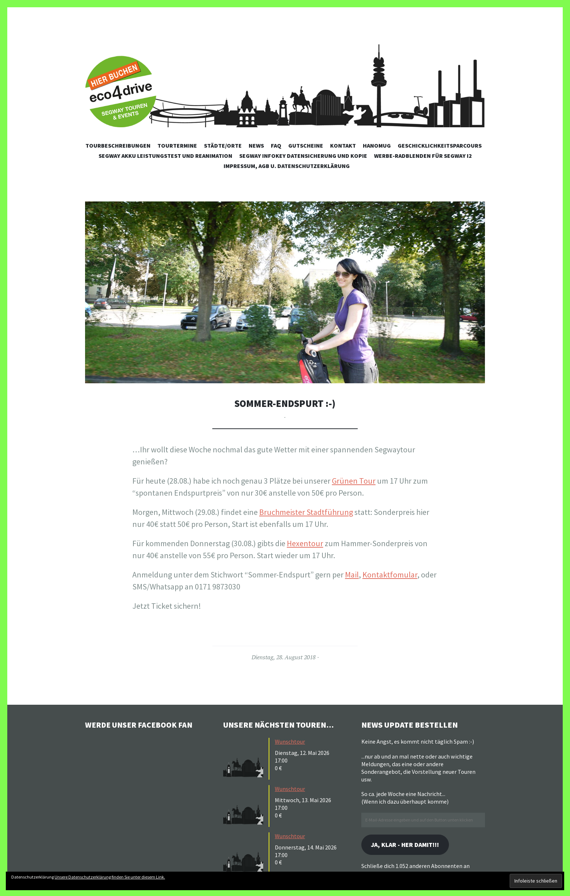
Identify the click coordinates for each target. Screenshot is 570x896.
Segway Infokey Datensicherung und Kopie (303, 155)
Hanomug (377, 145)
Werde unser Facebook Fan (139, 725)
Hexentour (305, 543)
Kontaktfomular (389, 574)
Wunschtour (290, 741)
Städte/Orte (223, 145)
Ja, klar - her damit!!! (406, 845)
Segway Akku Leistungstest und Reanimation (165, 155)
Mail (352, 574)
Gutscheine (305, 145)
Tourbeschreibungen (117, 145)
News (256, 145)
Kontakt (343, 145)
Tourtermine (177, 145)
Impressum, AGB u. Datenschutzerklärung (287, 165)
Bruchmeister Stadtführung (306, 512)
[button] (285, 292)
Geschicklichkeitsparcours (440, 145)
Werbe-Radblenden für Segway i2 (423, 155)
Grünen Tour (354, 481)
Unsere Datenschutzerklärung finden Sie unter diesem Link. (110, 877)
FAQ (276, 145)
